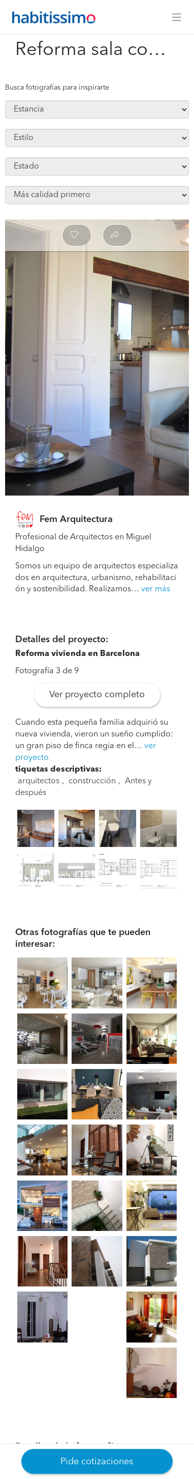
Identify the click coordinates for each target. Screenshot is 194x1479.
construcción (92, 781)
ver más (155, 589)
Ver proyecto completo (97, 694)
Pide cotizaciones (96, 1461)
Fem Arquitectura (76, 519)
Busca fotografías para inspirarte (57, 87)
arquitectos (38, 781)
